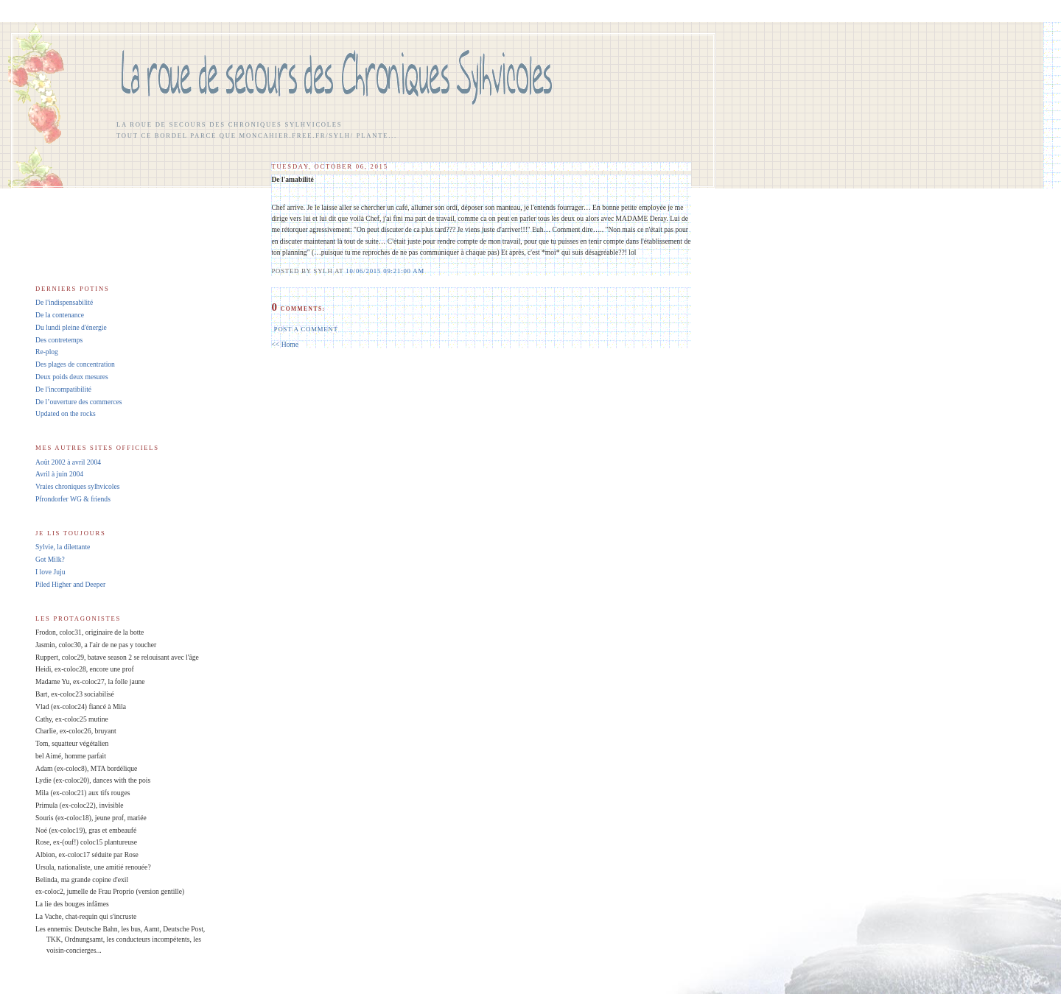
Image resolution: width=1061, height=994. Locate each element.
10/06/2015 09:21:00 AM (385, 271)
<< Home (284, 344)
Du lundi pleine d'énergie (71, 327)
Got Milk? (50, 559)
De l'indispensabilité (64, 302)
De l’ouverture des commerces (78, 402)
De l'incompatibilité (63, 389)
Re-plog (46, 352)
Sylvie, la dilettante (62, 547)
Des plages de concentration (75, 364)
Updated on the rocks (65, 413)
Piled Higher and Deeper (70, 584)
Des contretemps (59, 340)
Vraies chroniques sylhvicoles (77, 486)
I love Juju (50, 572)
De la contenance (59, 315)
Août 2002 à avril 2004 (68, 462)
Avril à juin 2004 (59, 474)
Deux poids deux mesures (71, 377)
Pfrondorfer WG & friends (73, 499)
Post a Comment (306, 329)
